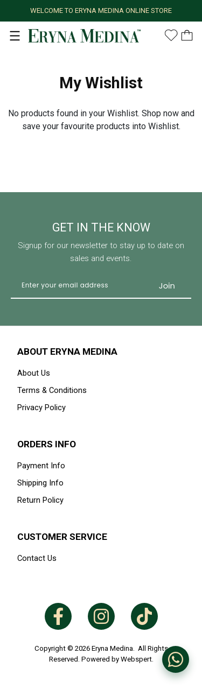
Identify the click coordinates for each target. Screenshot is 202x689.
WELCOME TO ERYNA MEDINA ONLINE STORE (101, 10)
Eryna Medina (112, 648)
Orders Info (46, 444)
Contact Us (37, 558)
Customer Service (62, 536)
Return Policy (40, 500)
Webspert (136, 659)
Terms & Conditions (52, 390)
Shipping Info (40, 483)
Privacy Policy (41, 407)
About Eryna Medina (67, 351)
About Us (33, 373)
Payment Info (41, 465)
